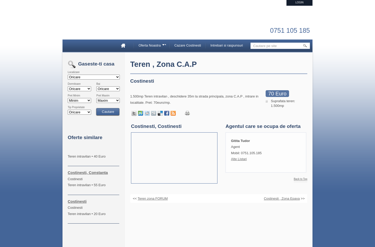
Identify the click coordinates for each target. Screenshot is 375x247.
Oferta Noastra (150, 46)
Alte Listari (239, 159)
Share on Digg (153, 113)
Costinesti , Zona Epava (282, 198)
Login (299, 2)
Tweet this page (134, 113)
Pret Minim (74, 95)
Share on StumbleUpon (140, 113)
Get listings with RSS (173, 113)
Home (125, 45)
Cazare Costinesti (187, 45)
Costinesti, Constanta (88, 172)
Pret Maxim (103, 95)
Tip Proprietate (76, 107)
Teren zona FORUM (153, 198)
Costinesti (77, 201)
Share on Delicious (160, 113)
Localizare (74, 72)
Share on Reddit (147, 113)
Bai (98, 84)
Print (187, 113)
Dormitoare (74, 84)
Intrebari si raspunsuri (226, 45)
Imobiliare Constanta (95, 26)
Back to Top (300, 179)
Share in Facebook (166, 113)
